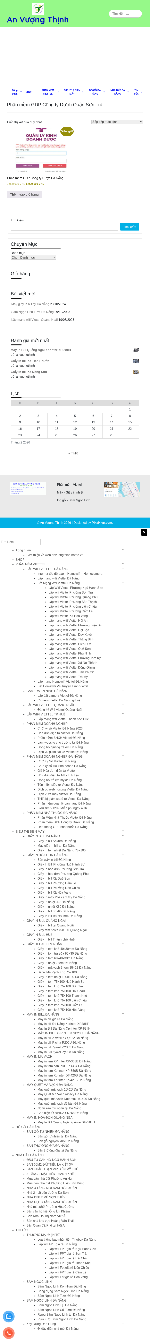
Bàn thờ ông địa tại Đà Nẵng (57, 1150)
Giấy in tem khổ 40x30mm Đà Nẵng (62, 948)
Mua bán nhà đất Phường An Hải (49, 1178)
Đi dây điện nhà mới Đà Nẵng (58, 1328)
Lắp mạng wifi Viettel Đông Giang (71, 667)
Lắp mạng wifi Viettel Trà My (68, 677)
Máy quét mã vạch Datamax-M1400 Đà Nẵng (69, 1099)
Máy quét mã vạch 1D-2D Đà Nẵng (62, 1089)
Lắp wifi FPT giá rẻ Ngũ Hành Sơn (72, 1249)
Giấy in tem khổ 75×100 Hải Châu (61, 991)
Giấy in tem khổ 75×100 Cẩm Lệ (60, 1005)
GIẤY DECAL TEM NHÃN (44, 944)
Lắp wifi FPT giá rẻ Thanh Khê (69, 1263)
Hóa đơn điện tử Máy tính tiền (58, 775)
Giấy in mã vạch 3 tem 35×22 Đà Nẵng (64, 967)
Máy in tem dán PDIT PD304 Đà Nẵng (64, 1066)
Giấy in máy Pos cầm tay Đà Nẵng (61, 897)
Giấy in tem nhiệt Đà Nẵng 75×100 (62, 850)
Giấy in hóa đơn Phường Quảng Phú (63, 873)
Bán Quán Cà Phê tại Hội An (46, 1225)
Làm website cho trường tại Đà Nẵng (63, 742)
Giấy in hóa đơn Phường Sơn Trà (61, 869)
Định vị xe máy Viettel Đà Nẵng (59, 794)
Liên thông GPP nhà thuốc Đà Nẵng (63, 827)
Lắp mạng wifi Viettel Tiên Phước (71, 672)
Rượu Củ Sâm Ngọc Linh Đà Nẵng (62, 1319)
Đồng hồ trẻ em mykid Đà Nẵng (60, 780)
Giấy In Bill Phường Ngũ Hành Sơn (62, 864)
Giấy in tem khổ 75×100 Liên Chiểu (62, 1000)
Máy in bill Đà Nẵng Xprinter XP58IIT (63, 1023)
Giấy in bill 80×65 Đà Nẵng (56, 911)
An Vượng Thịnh (38, 19)
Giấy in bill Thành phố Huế (56, 939)
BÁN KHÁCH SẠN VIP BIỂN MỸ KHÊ (52, 1169)
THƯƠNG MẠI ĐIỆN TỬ (43, 1234)
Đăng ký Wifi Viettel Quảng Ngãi (60, 709)
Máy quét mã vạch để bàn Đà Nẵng (62, 1103)
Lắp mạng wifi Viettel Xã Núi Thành (72, 662)
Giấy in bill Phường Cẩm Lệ (57, 883)
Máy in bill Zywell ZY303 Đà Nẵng (61, 1047)
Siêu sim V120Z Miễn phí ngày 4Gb (62, 808)
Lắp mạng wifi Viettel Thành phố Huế (63, 719)
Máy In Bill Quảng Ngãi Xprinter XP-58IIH (66, 1122)
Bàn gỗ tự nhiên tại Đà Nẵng (57, 1136)
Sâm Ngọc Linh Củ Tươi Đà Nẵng (61, 1310)
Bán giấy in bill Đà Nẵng (54, 859)
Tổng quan (15, 92)
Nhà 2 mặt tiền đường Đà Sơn (48, 1192)
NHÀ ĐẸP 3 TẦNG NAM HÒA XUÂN (52, 1202)
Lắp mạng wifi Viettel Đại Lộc (68, 630)
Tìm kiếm (17, 220)
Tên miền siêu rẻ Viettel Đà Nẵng (61, 784)
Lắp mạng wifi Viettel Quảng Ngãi (34, 319)
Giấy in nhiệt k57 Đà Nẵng (56, 902)
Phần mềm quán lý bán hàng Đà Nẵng (64, 803)
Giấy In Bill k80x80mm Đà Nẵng (60, 916)
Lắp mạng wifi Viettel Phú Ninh (69, 653)
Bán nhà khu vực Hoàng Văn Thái (50, 1220)
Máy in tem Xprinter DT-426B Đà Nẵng (64, 1075)
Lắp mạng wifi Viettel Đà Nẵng (58, 578)
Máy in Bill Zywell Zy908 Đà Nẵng (61, 1052)
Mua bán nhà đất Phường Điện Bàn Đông (55, 1183)
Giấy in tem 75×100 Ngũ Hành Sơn (62, 981)
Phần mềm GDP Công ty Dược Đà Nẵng (66, 822)
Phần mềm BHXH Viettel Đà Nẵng (61, 737)
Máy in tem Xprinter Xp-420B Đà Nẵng (64, 1080)
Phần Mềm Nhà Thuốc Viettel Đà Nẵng (65, 817)
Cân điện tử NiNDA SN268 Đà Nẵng (63, 1113)
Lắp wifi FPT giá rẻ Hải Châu (68, 1258)
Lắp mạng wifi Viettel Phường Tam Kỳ (74, 658)
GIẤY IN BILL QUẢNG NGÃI (46, 920)
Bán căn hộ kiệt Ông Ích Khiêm (48, 1211)
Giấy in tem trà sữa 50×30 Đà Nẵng (62, 953)
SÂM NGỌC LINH (39, 1281)
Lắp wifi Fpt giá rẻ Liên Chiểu (68, 1267)
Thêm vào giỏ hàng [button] (24, 194)
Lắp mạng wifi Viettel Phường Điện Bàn (75, 625)
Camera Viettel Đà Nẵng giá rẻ (59, 700)
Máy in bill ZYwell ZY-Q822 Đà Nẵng (63, 1038)
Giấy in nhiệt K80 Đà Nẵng (56, 906)
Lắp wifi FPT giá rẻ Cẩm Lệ (67, 1272)
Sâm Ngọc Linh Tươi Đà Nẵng (32, 312)
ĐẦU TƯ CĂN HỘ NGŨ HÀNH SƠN (52, 1159)
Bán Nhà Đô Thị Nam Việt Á (46, 1216)
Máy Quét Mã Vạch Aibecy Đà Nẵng (63, 1094)
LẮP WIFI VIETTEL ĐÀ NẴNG (47, 569)
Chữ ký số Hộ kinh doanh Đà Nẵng (62, 766)
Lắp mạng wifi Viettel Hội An (68, 620)
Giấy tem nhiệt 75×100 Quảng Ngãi (62, 930)
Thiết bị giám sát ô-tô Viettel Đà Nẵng (63, 798)
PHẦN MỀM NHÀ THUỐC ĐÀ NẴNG (52, 812)
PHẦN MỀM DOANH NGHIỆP (47, 723)
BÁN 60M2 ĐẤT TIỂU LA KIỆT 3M (50, 1164)
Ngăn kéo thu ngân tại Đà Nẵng (59, 1108)
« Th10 (73, 453)
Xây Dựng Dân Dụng (41, 1324)
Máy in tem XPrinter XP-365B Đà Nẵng (65, 1061)
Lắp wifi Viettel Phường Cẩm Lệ (70, 611)
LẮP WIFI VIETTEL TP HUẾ (46, 714)
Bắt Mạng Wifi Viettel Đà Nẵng (59, 583)
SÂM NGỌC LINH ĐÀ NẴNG (47, 1300)
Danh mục (18, 253)
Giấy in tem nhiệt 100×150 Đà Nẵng (62, 977)
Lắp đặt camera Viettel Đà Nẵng (60, 695)
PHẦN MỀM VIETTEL (48, 92)
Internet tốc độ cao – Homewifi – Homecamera (70, 573)
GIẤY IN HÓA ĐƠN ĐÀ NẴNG (47, 855)
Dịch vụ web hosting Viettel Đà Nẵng (63, 789)
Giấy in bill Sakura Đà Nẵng (57, 841)
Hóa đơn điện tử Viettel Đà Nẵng (60, 733)
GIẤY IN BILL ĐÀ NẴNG (43, 836)
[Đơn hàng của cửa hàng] (117, 122)
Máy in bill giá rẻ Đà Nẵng (55, 1019)
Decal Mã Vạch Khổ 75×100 (57, 972)
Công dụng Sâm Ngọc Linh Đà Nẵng (63, 1291)
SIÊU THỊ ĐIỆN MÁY (72, 92)
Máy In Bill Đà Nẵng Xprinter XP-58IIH (64, 1028)
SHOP (29, 92)
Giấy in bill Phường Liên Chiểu (59, 888)
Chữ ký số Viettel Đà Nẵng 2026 (60, 728)
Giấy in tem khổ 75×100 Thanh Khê (62, 995)
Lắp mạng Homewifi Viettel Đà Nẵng (63, 681)
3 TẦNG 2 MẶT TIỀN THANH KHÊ (50, 1174)
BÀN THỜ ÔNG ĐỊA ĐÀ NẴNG (48, 1145)
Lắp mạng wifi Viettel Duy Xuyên (70, 634)
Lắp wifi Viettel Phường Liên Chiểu (72, 606)
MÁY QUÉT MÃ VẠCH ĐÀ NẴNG (50, 1084)
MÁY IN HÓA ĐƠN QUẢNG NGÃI (50, 1117)
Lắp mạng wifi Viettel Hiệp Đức (69, 644)
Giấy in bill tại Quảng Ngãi (56, 925)
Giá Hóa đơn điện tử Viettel (56, 770)
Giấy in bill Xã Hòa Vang (54, 892)
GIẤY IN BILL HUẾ (39, 934)
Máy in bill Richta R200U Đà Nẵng (61, 1042)
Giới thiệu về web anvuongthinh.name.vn (55, 555)
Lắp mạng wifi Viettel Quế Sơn (69, 648)
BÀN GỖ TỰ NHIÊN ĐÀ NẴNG (48, 1131)
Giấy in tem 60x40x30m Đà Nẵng (61, 958)
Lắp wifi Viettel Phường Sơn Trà (70, 592)
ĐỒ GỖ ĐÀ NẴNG (95, 92)
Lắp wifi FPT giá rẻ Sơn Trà (67, 1253)
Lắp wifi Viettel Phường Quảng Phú (72, 597)
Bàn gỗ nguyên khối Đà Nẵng (58, 1141)
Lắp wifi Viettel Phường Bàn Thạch (72, 601)
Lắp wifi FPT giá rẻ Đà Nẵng (57, 1244)
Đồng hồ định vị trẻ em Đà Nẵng (60, 747)
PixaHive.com (102, 522)
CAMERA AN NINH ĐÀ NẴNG (47, 691)
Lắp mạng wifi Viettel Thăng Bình (71, 639)
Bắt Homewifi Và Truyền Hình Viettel (63, 686)
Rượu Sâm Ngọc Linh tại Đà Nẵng (62, 1314)
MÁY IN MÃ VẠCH (39, 1056)
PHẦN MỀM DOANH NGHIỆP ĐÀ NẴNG (55, 756)
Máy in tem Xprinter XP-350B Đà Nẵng (64, 1070)
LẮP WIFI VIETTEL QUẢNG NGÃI (50, 705)
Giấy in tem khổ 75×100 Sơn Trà (60, 986)
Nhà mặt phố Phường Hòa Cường (50, 1206)
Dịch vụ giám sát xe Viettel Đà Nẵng (63, 752)
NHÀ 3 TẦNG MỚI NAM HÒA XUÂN (52, 1188)
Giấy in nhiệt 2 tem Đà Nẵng (57, 963)
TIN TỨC (136, 92)
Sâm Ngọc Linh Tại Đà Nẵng (58, 1305)
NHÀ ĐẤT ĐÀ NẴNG (118, 92)
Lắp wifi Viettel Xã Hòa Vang (68, 616)
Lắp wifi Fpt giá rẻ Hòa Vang (68, 1277)
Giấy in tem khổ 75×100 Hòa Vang (61, 1009)
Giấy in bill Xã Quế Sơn (54, 878)
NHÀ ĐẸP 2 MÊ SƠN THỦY (46, 1197)
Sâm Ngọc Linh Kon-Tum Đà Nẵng (62, 1286)
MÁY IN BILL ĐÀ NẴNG (43, 1014)
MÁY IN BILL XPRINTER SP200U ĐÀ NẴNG (69, 1033)
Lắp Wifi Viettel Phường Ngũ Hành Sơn (75, 587)
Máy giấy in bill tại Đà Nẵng (30, 304)
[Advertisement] (75, 56)
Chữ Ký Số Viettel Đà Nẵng (57, 761)
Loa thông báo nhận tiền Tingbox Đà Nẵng (67, 1239)
